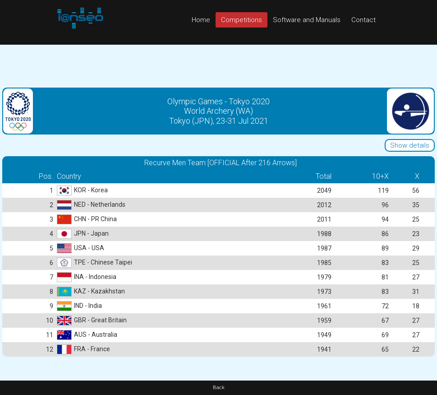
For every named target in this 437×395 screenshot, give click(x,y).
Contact (363, 20)
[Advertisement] (218, 65)
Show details (409, 145)
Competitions (241, 20)
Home (201, 20)
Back (219, 387)
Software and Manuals (306, 20)
